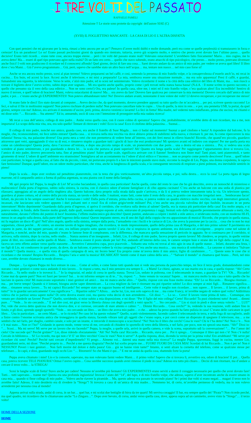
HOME (6, 418)
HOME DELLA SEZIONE (18, 412)
